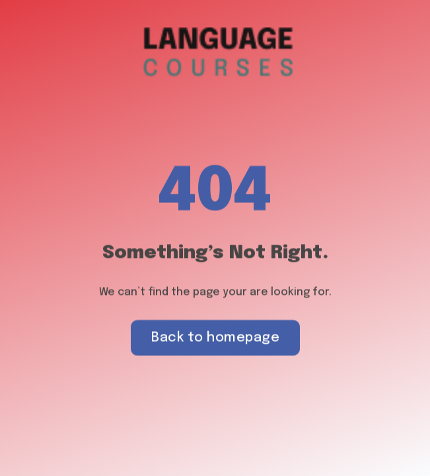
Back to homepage (215, 338)
